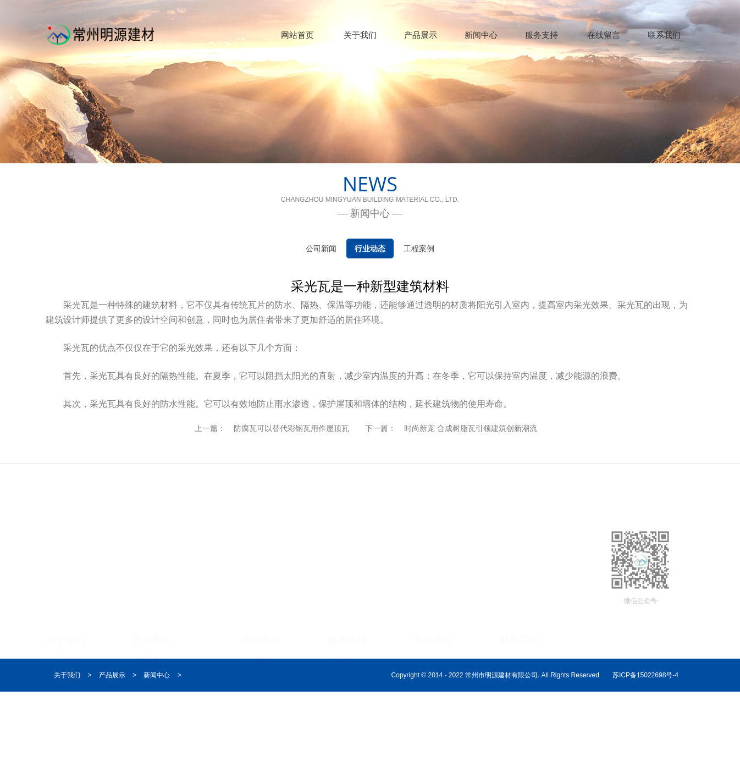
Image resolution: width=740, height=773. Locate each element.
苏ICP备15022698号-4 (645, 675)
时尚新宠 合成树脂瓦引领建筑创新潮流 (470, 428)
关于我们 (360, 35)
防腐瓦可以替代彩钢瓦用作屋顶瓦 (291, 428)
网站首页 (297, 35)
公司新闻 (321, 248)
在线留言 (603, 35)
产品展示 (420, 35)
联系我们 (664, 35)
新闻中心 (481, 35)
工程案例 (419, 248)
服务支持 (541, 35)
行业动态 (370, 248)
